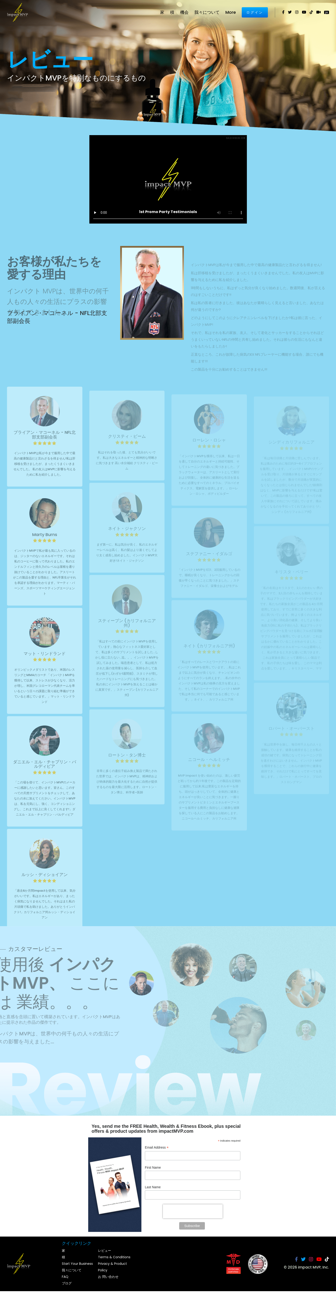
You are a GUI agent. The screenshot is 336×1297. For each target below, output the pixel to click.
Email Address (157, 1148)
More (230, 12)
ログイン (254, 12)
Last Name (153, 1187)
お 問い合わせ (108, 1276)
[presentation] (193, 1211)
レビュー (104, 1250)
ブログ (67, 1283)
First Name (153, 1167)
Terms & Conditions (114, 1257)
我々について (207, 12)
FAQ (65, 1276)
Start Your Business (77, 1263)
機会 (184, 12)
